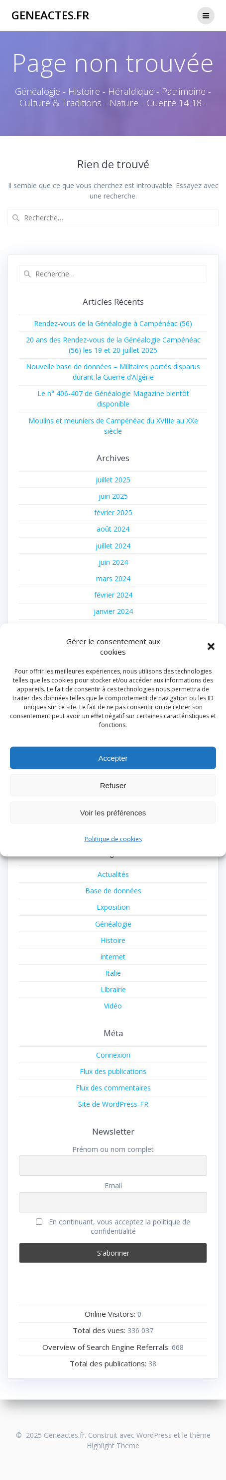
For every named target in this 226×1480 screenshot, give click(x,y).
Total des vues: (100, 1330)
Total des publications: (109, 1363)
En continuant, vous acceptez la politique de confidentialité (113, 1226)
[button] (211, 647)
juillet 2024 (113, 545)
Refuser (113, 785)
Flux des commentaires (113, 1087)
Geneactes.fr (50, 15)
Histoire (113, 940)
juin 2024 (113, 562)
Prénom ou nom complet (113, 1149)
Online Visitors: (111, 1314)
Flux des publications (113, 1071)
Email (113, 1185)
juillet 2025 (113, 479)
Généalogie (113, 924)
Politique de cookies (113, 839)
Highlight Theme (113, 1445)
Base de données (113, 890)
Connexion (113, 1055)
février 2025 (113, 512)
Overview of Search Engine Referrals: (107, 1347)
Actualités (113, 874)
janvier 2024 (113, 611)
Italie (113, 973)
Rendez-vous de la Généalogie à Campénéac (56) (113, 323)
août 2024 (113, 529)
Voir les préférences (113, 812)
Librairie (113, 989)
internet (113, 956)
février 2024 (113, 595)
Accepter (112, 757)
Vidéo (113, 1005)
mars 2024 (113, 578)
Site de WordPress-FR (113, 1104)
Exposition (113, 907)
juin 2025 (113, 496)
